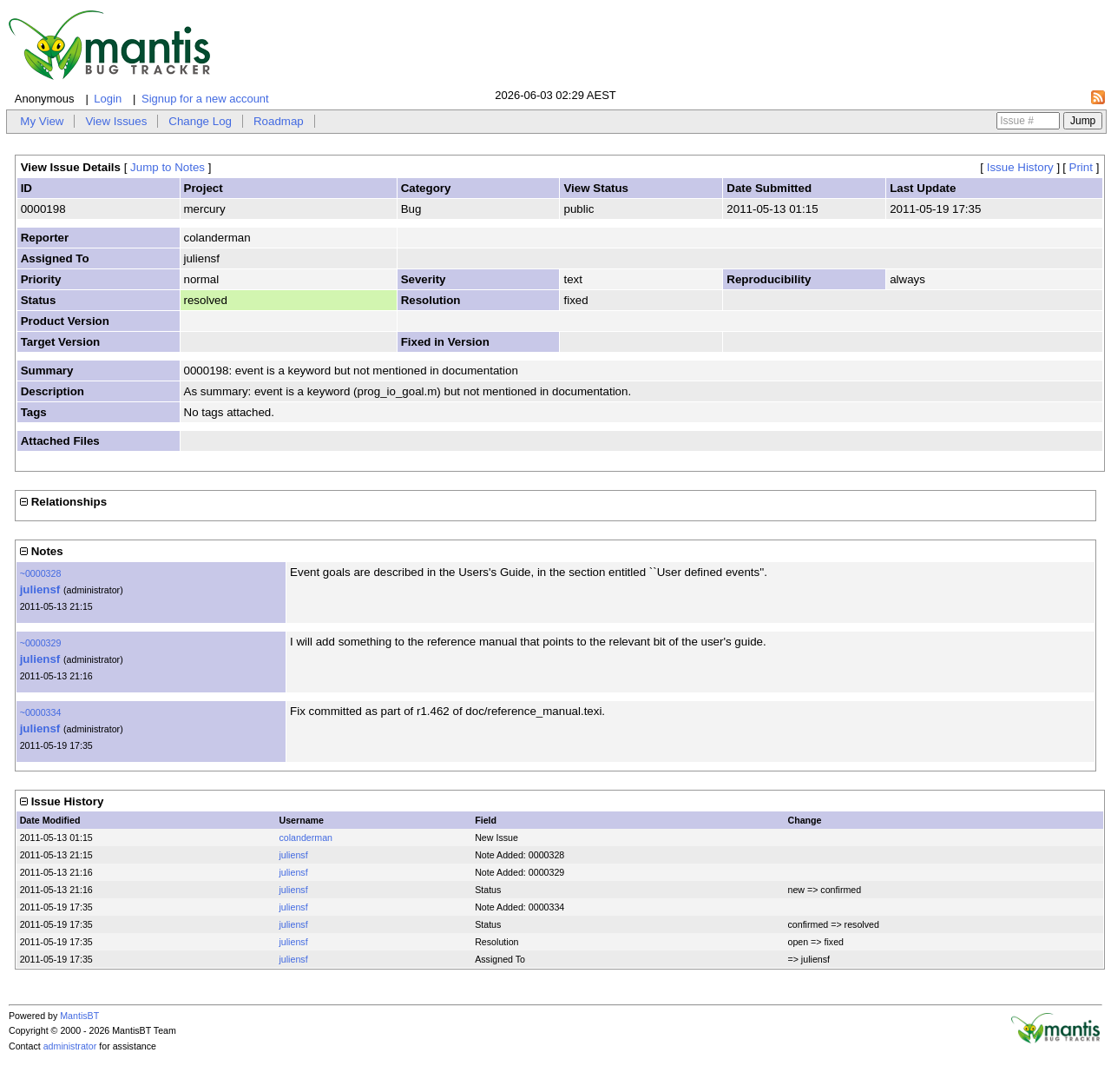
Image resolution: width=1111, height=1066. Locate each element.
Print (1081, 167)
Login (108, 98)
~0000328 (41, 573)
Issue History (1020, 167)
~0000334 (41, 712)
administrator (70, 1046)
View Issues (116, 121)
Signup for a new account (205, 98)
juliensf (40, 589)
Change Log (200, 121)
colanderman (305, 837)
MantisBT (79, 1015)
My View (41, 121)
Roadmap (278, 121)
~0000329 (41, 643)
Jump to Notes (167, 167)
